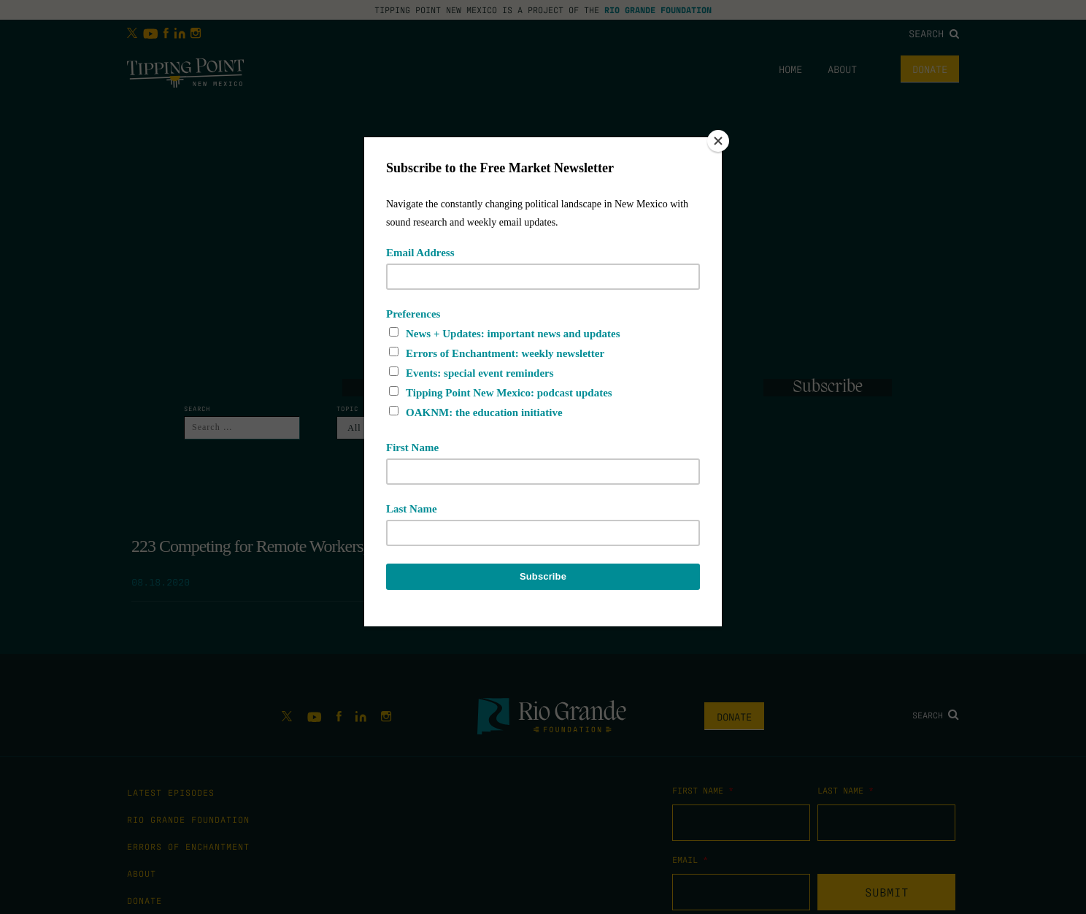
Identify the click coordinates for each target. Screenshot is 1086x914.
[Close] (718, 141)
